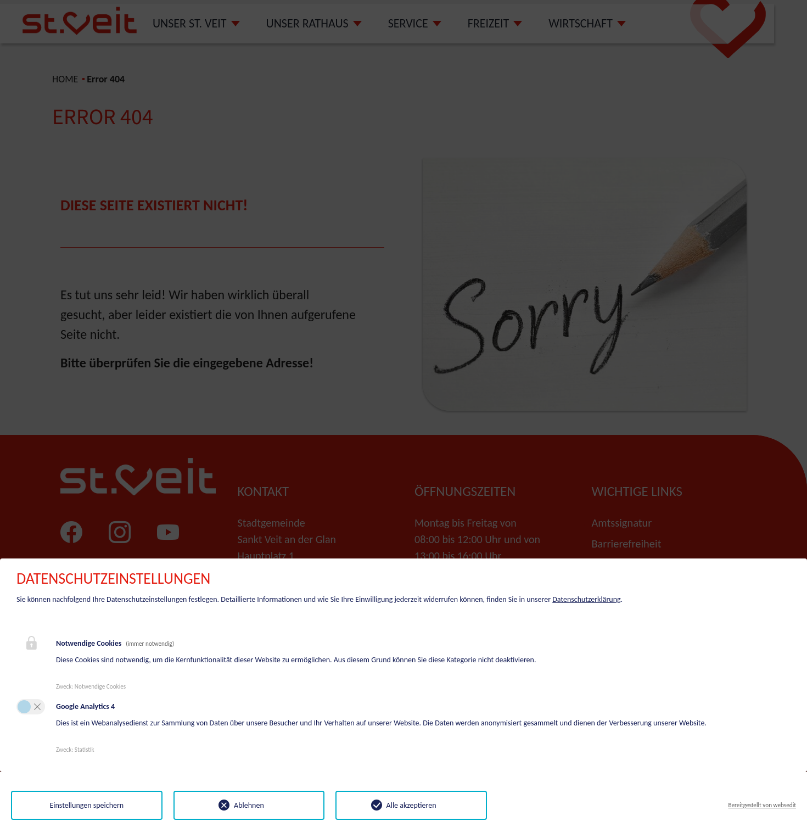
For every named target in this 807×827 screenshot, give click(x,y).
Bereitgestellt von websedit (762, 805)
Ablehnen (249, 805)
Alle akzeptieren (411, 805)
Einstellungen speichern (86, 805)
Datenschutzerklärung (586, 599)
